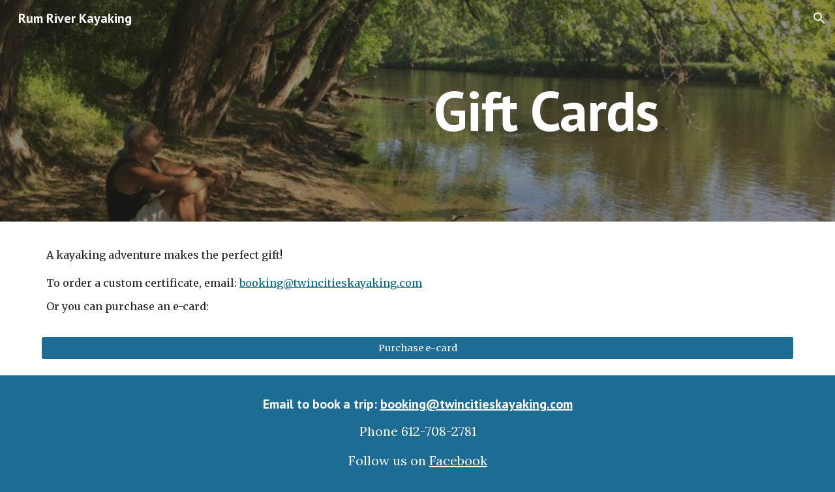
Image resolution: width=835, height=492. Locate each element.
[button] (819, 18)
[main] (546, 110)
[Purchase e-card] (417, 347)
